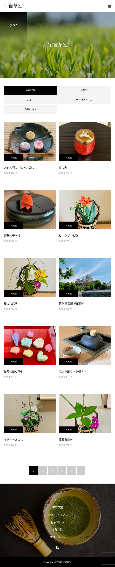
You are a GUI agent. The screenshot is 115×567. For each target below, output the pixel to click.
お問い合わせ (57, 537)
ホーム (57, 500)
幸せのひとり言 (84, 99)
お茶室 (84, 90)
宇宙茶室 (57, 507)
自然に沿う (30, 109)
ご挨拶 (30, 99)
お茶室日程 (57, 522)
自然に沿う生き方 (57, 514)
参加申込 (57, 529)
